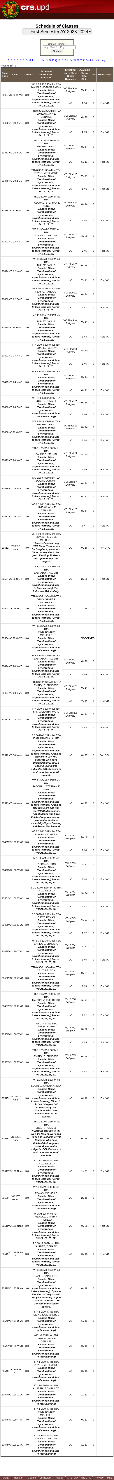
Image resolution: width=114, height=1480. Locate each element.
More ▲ (110, 1478)
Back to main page (96, 60)
